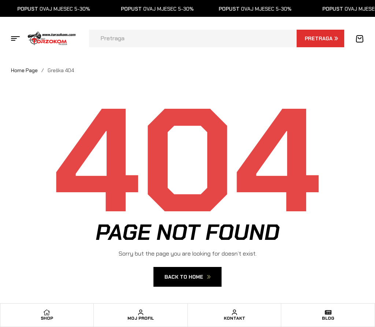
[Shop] (47, 312)
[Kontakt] (234, 312)
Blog (328, 318)
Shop (47, 318)
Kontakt (234, 318)
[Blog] (328, 312)
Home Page (24, 70)
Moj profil (140, 318)
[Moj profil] (140, 312)
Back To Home (187, 277)
